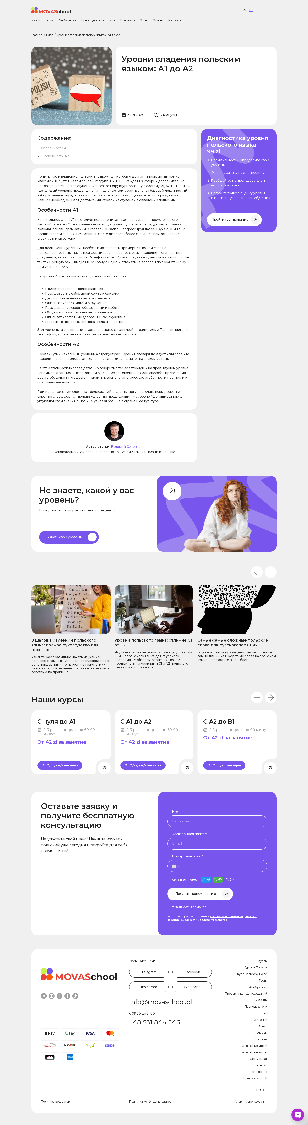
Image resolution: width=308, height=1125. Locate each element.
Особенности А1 (54, 148)
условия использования (226, 916)
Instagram (149, 987)
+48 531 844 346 (154, 1022)
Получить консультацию (195, 894)
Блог (112, 20)
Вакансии (260, 1065)
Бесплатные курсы (254, 1052)
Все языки (127, 20)
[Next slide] (271, 572)
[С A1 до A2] (154, 742)
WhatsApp (192, 987)
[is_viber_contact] (229, 880)
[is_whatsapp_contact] (218, 880)
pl (251, 10)
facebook (67, 996)
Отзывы (158, 20)
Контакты (175, 20)
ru (244, 10)
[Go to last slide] (257, 572)
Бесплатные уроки (254, 1046)
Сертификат (258, 1059)
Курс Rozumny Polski (252, 974)
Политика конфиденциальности (151, 1101)
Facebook (192, 972)
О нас (144, 20)
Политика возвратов (55, 1101)
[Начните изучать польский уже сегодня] (239, 180)
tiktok (75, 996)
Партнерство (257, 1072)
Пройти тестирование (230, 219)
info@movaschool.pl (160, 1002)
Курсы (35, 20)
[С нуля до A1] (71, 742)
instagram (52, 996)
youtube (59, 996)
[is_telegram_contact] (206, 880)
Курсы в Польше (255, 967)
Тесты (49, 20)
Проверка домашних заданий (246, 993)
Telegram (149, 972)
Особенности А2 (56, 156)
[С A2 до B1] (237, 742)
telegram (44, 996)
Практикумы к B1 (255, 1078)
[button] (174, 865)
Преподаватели (92, 20)
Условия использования (250, 1101)
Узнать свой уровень (64, 537)
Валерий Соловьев (127, 447)
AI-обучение (67, 20)
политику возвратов (213, 919)
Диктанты (260, 1000)
